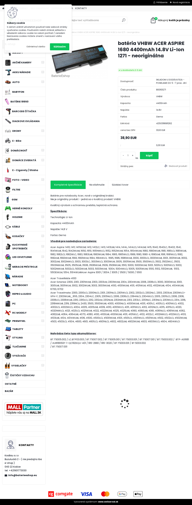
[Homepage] (3, 8)
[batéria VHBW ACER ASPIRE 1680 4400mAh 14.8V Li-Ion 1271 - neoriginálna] (79, 59)
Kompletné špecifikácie (68, 184)
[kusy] (128, 155)
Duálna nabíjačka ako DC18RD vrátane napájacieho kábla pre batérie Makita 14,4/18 (101, 403)
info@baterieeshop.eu (22, 475)
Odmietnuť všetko (35, 46)
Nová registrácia (181, 2)
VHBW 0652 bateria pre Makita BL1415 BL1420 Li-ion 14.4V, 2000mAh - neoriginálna (66, 400)
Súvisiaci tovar (120, 184)
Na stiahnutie (97, 184)
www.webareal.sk (108, 501)
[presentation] (52, 399)
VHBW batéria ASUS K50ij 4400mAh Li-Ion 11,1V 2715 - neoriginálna (136, 397)
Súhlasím (60, 46)
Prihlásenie (162, 2)
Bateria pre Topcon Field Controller (173, 397)
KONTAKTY (81, 8)
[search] (123, 21)
